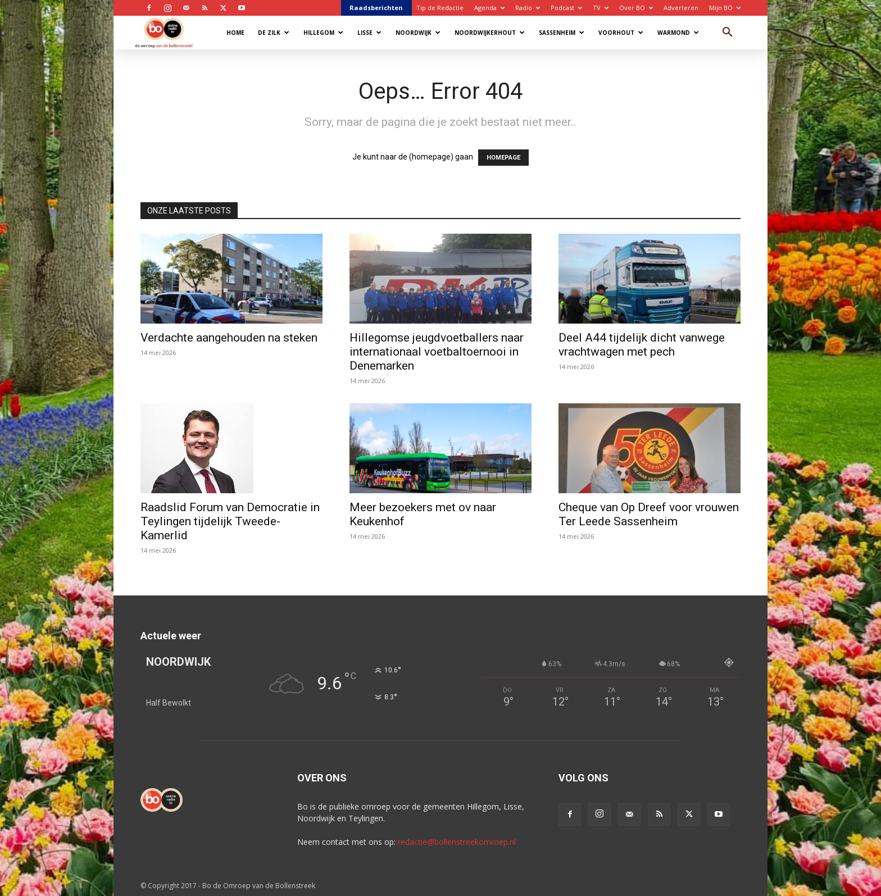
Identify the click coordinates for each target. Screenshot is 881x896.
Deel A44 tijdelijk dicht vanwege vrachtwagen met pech (641, 344)
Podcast (566, 7)
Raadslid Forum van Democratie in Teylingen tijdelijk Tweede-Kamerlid (230, 521)
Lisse (369, 33)
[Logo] (169, 32)
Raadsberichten (376, 7)
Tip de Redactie (440, 7)
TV (600, 7)
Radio (527, 7)
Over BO (636, 7)
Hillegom (323, 33)
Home (235, 33)
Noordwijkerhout (490, 33)
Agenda (489, 7)
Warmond (678, 33)
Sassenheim (561, 33)
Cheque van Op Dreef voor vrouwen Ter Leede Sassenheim (648, 514)
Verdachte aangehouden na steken (228, 337)
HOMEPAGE (503, 157)
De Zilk (273, 33)
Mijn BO (725, 7)
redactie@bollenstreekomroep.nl (457, 841)
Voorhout (620, 33)
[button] (727, 33)
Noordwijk (418, 33)
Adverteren (681, 7)
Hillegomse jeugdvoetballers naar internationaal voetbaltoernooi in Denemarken (436, 351)
